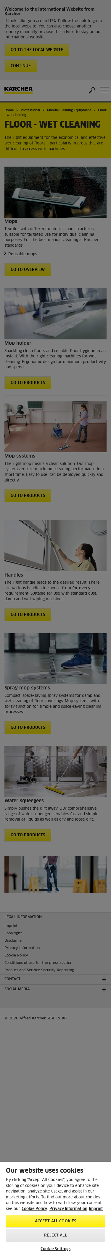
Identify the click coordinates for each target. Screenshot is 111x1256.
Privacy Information (68, 1209)
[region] (55, 1209)
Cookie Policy (34, 1209)
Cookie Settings (55, 1249)
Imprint (96, 1209)
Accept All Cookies (55, 1221)
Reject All (55, 1235)
